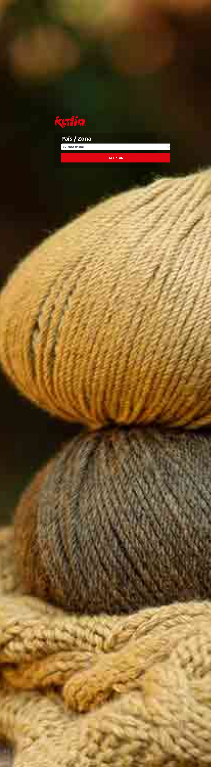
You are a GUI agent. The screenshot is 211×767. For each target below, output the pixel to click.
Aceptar (116, 158)
